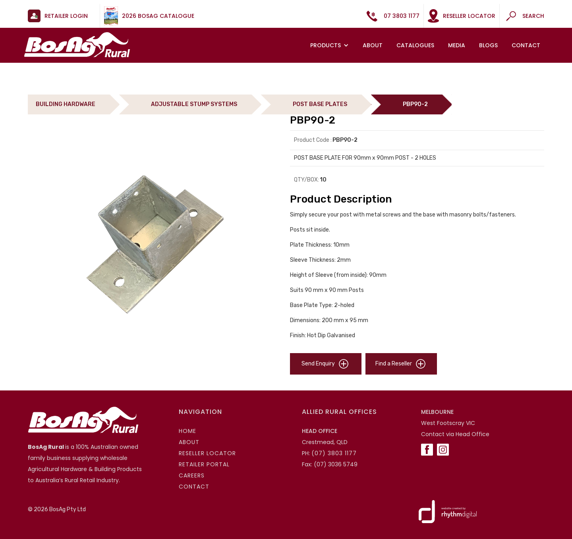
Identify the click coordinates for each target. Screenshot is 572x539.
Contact (526, 45)
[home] (77, 45)
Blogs (488, 45)
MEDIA (456, 45)
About (373, 45)
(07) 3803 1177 (334, 453)
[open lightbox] (155, 244)
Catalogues (415, 45)
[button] (330, 45)
